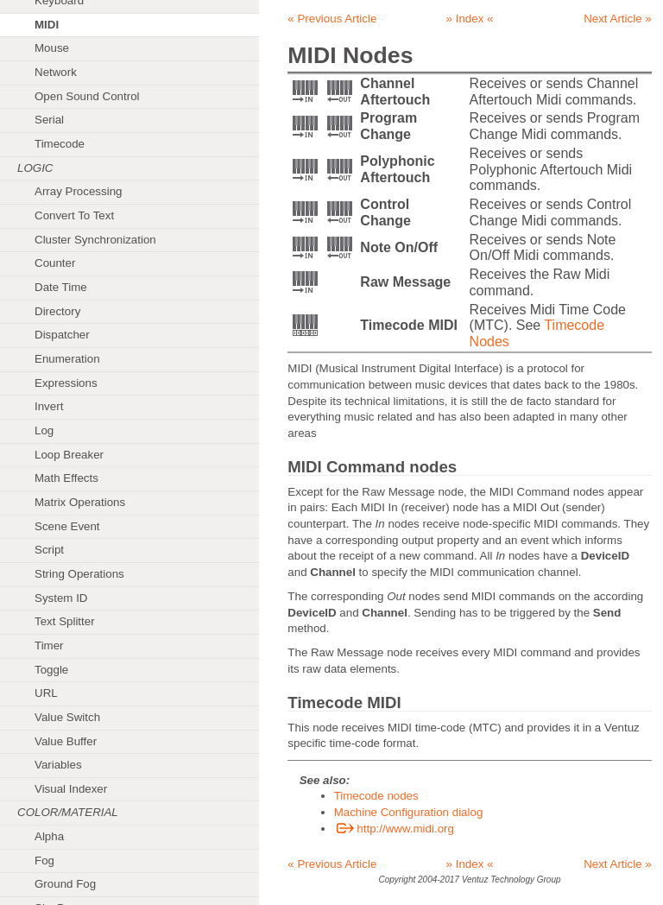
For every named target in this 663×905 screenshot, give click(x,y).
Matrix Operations (80, 502)
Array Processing (78, 191)
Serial (49, 119)
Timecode (60, 143)
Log (44, 430)
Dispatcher (62, 334)
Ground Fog (65, 883)
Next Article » (618, 18)
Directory (57, 311)
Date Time (61, 287)
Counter (55, 262)
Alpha (49, 836)
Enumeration (67, 358)
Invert (49, 406)
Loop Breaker (69, 454)
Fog (44, 860)
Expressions (66, 383)
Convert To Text (74, 215)
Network (56, 72)
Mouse (52, 47)
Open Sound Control (87, 96)
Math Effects (66, 477)
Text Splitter (65, 621)
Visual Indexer (71, 788)
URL (46, 693)
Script (49, 549)
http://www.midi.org (394, 828)
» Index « (470, 18)
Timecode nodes (376, 795)
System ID (61, 598)
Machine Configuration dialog (408, 812)
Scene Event (67, 526)
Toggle (51, 669)
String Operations (79, 573)
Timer (49, 645)
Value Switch (67, 717)
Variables (58, 764)
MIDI (47, 24)
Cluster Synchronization (95, 239)
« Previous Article (331, 18)
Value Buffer (66, 741)
